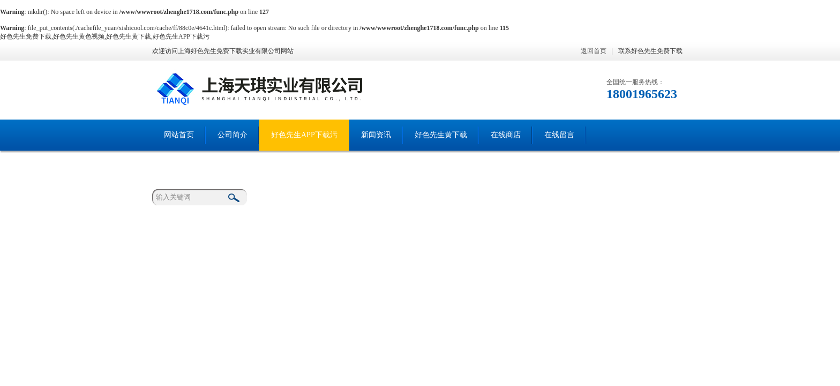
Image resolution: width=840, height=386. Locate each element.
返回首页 (593, 51)
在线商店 (506, 135)
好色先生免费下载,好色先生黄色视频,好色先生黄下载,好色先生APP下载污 (104, 36)
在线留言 (559, 135)
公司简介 (233, 135)
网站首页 (179, 135)
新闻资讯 (376, 135)
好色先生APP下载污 (304, 135)
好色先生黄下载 (441, 135)
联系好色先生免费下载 (650, 51)
